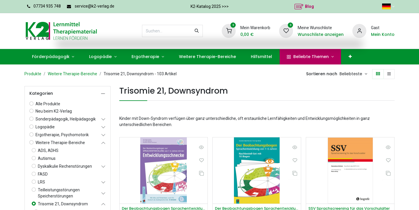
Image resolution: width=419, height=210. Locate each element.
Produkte (32, 73)
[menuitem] (53, 56)
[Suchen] (197, 31)
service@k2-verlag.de (94, 6)
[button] (353, 74)
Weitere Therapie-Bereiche (72, 73)
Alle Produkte (47, 104)
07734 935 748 (47, 6)
